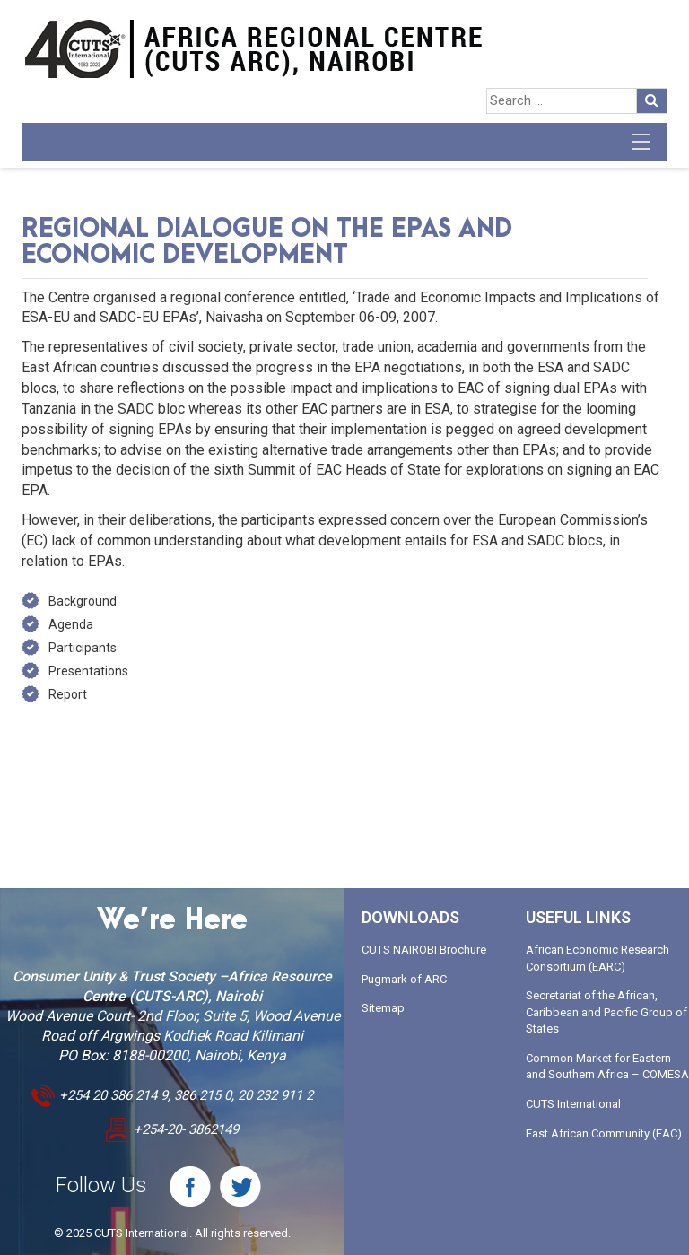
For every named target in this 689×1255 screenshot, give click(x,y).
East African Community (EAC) (604, 1133)
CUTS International (573, 1104)
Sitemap (383, 1008)
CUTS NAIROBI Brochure (424, 949)
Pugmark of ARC (404, 979)
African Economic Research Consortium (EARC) (597, 958)
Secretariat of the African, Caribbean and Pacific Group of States (606, 1012)
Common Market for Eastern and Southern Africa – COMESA (607, 1066)
